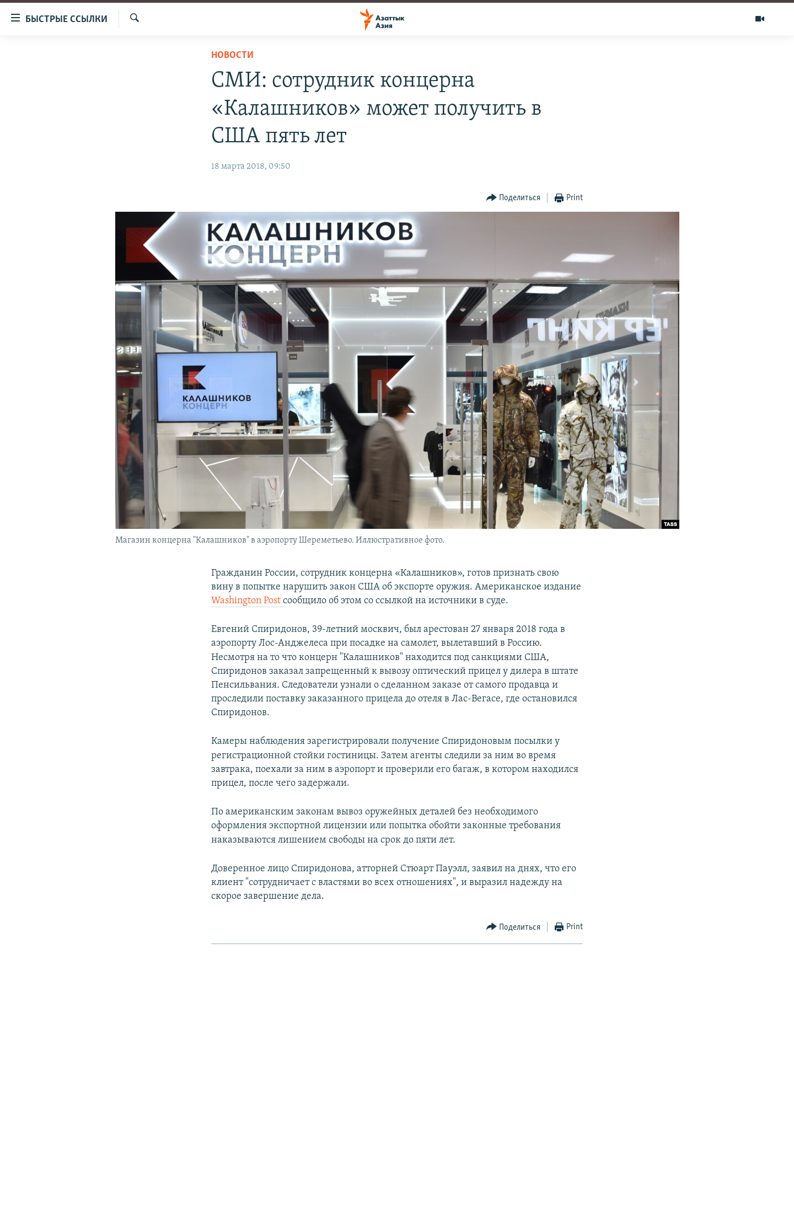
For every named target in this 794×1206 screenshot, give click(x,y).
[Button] (513, 198)
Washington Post (247, 601)
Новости (232, 55)
